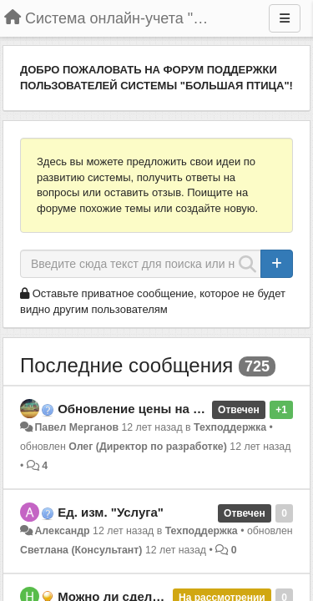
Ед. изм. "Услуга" (111, 512)
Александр (61, 531)
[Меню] (284, 18)
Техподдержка (230, 427)
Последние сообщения (126, 365)
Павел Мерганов (76, 427)
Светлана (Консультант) (81, 550)
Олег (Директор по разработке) (147, 446)
